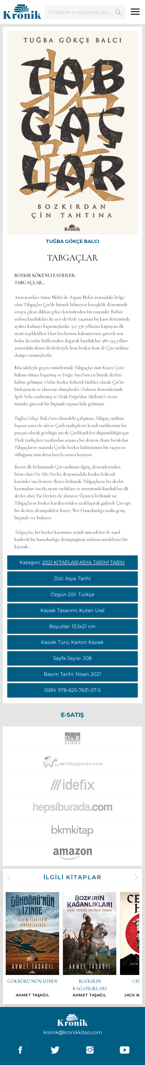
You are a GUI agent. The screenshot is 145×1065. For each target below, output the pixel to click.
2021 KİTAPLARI (60, 562)
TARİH (117, 562)
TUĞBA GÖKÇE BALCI (72, 241)
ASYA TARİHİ (94, 562)
